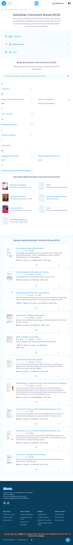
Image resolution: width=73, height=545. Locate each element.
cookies (21, 534)
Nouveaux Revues (59, 520)
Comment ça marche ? (9, 514)
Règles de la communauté (44, 520)
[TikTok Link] (8, 502)
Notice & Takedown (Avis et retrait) (45, 523)
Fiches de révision (18, 44)
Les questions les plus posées (26, 518)
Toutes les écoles (59, 514)
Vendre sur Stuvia (7, 517)
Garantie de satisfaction (26, 514)
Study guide (23, 524)
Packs (15, 52)
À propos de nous (7, 520)
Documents (18, 36)
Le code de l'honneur (43, 517)
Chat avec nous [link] (24, 522)
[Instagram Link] (4, 502)
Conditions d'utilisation (9, 540)
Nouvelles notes (59, 517)
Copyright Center (42, 514)
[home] (36, 3)
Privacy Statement (22, 540)
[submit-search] (68, 76)
